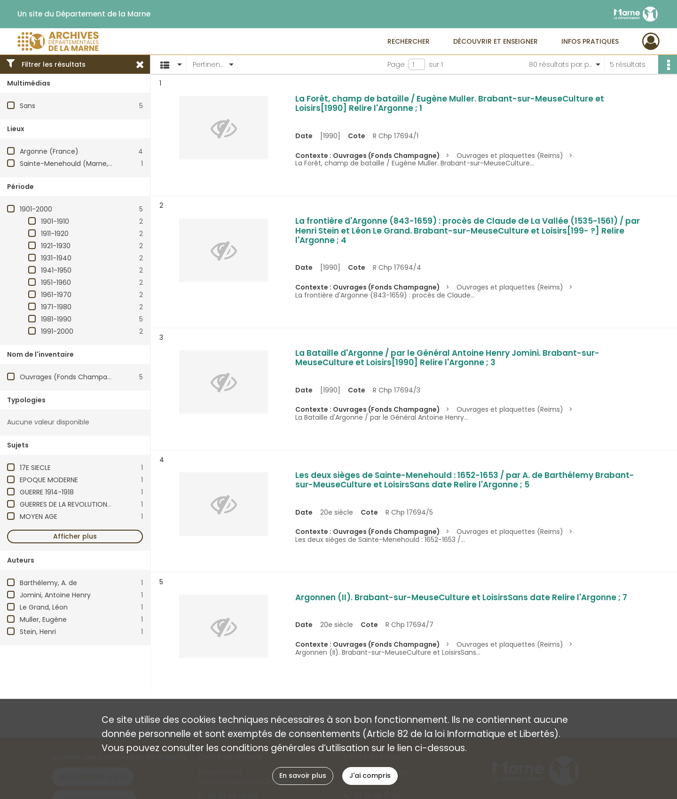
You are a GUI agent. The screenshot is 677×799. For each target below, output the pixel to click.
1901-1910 (55, 221)
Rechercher (408, 41)
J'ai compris (370, 775)
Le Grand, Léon (44, 607)
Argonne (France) (49, 151)
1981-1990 (56, 319)
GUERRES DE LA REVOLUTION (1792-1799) (84, 504)
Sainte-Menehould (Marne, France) (78, 163)
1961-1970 (56, 294)
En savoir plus (302, 775)
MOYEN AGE (38, 516)
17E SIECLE (35, 467)
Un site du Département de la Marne (83, 14)
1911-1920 (55, 233)
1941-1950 (56, 270)
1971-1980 (56, 307)
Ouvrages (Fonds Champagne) (71, 377)
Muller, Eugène (43, 619)
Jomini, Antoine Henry (55, 595)
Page (396, 64)
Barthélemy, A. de (48, 583)
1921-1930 (56, 246)
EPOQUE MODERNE (49, 480)
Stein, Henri (38, 631)
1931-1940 (56, 258)
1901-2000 (36, 209)
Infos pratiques (590, 41)
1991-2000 (57, 331)
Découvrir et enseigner (495, 41)
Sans (27, 105)
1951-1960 (56, 282)
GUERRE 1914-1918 (47, 492)
